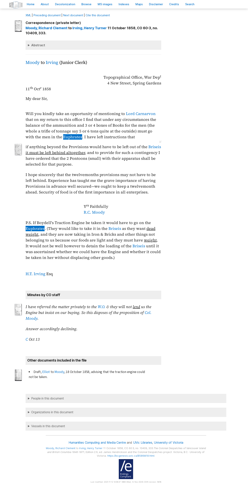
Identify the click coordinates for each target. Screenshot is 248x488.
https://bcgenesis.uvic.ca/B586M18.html (130, 455)
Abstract (38, 45)
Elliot (46, 371)
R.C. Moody (94, 212)
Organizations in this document (52, 412)
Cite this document (98, 15)
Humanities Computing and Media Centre (97, 442)
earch (190, 4)
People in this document (47, 398)
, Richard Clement (46, 28)
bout (45, 4)
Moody (33, 62)
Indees (124, 4)
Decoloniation (65, 4)
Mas (139, 4)
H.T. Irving (35, 274)
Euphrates (72, 137)
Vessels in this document (48, 426)
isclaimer (156, 4)
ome (30, 4)
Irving (52, 62)
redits (174, 4)
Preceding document (47, 15)
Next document (73, 15)
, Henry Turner (89, 28)
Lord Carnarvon (141, 113)
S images (105, 4)
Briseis (154, 146)
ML (28, 15)
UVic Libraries (142, 442)
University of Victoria (168, 442)
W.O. (101, 306)
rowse (86, 4)
